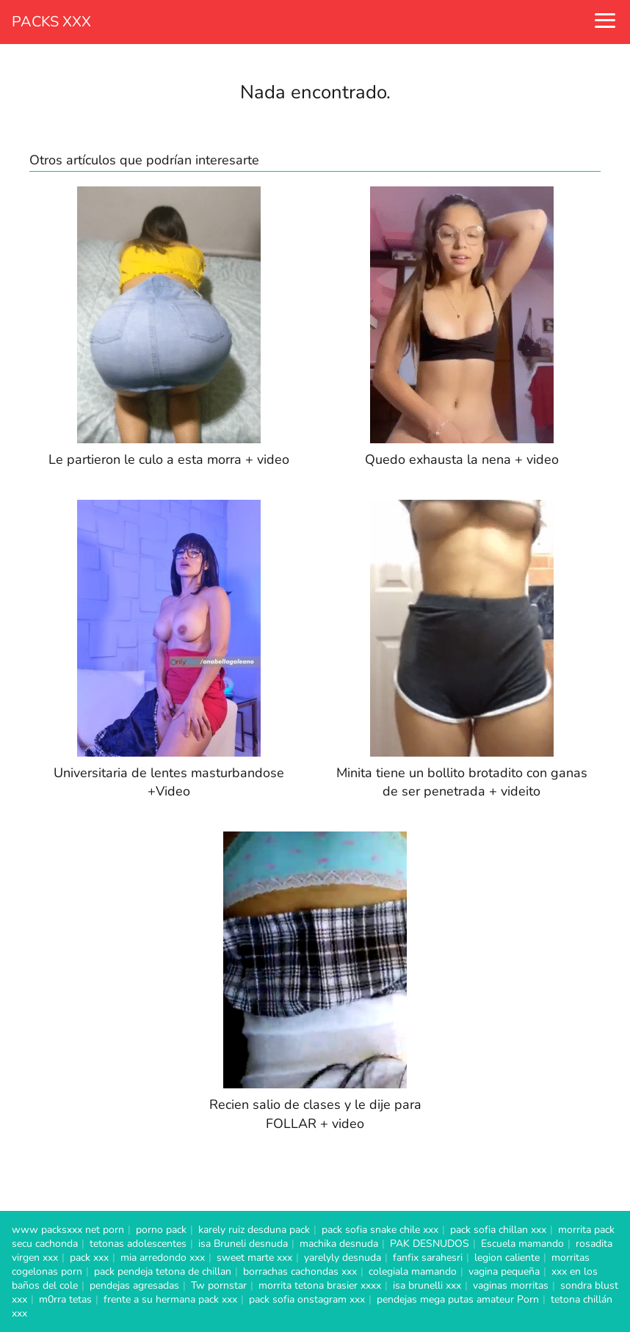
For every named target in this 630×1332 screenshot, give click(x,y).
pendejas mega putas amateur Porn (458, 1299)
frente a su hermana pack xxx (170, 1299)
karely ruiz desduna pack (254, 1230)
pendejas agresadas (134, 1285)
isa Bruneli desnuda (243, 1244)
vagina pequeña (504, 1271)
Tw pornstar (219, 1285)
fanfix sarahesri (428, 1257)
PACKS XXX (51, 22)
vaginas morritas (510, 1285)
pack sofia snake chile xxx (380, 1230)
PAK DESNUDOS (429, 1244)
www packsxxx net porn (68, 1230)
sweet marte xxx (254, 1257)
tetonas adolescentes (138, 1244)
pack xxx (89, 1257)
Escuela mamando (522, 1244)
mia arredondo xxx (162, 1257)
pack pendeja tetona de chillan (162, 1271)
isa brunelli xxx (427, 1285)
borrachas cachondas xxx (300, 1271)
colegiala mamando (413, 1271)
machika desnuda (339, 1244)
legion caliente (507, 1257)
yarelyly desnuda (342, 1257)
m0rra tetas (65, 1299)
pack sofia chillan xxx (498, 1230)
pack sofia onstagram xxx (307, 1299)
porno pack (161, 1230)
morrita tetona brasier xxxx (319, 1285)
